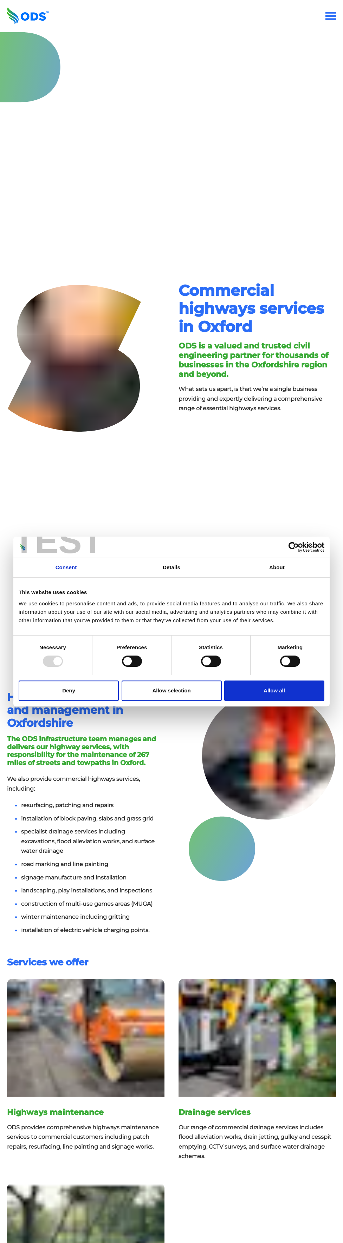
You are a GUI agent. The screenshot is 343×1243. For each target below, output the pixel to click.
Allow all (274, 690)
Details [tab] (171, 567)
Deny (68, 690)
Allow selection (171, 690)
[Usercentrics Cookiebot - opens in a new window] (293, 547)
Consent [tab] (66, 567)
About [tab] (277, 567)
